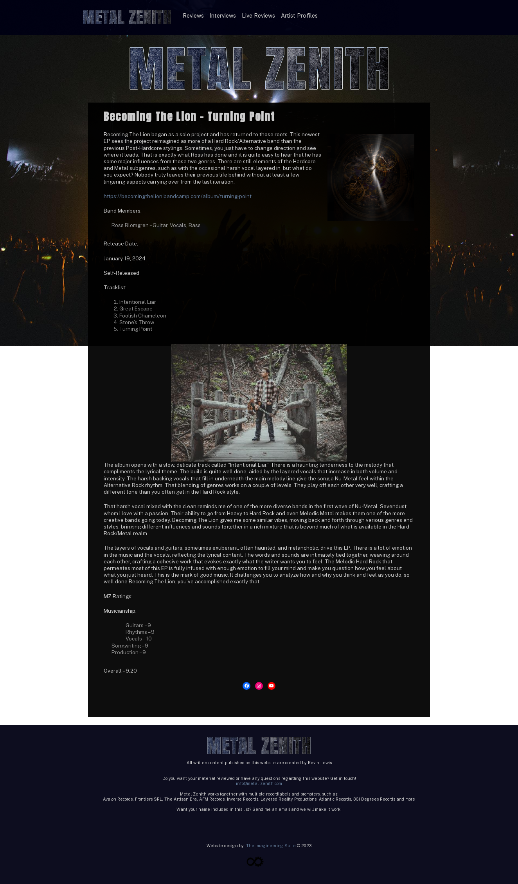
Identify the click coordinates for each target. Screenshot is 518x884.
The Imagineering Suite (271, 845)
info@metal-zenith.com (259, 783)
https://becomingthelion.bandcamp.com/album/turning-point (178, 196)
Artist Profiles (299, 15)
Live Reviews (258, 15)
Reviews (193, 15)
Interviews (223, 15)
